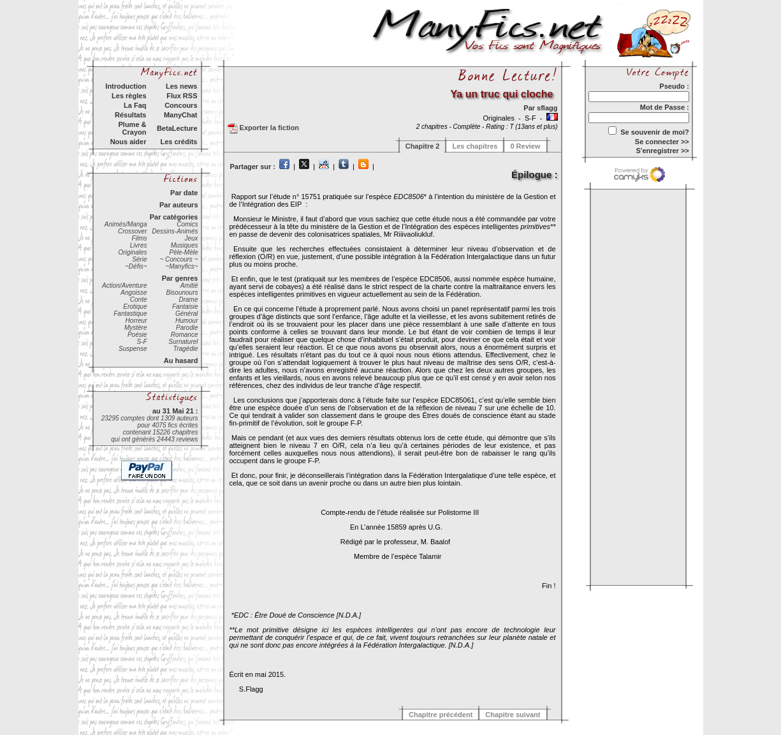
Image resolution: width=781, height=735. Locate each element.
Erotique (135, 306)
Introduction (125, 86)
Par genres (180, 278)
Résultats (131, 115)
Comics (187, 224)
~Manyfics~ (181, 266)
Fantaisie (185, 306)
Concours (180, 105)
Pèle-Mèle (183, 252)
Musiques (184, 245)
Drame (188, 299)
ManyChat (181, 115)
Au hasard (181, 360)
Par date (184, 193)
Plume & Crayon (132, 128)
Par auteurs (178, 205)
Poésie (137, 334)
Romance (184, 334)
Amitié (189, 285)
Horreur (136, 320)
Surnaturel (183, 341)
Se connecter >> (662, 141)
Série (139, 259)
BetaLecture (177, 128)
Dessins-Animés (175, 231)
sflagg (547, 108)
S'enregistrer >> (662, 150)
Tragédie (185, 348)
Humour (186, 320)
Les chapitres (474, 146)
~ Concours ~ (178, 259)
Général (186, 313)
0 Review (525, 146)
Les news (182, 86)
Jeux (191, 238)
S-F (141, 341)
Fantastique (130, 313)
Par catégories (174, 217)
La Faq (135, 105)
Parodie (187, 327)
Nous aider (128, 141)
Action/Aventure (124, 285)
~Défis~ (136, 266)
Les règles (129, 96)
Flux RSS (181, 96)
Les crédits (178, 141)
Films (139, 238)
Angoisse (133, 292)
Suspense (133, 348)
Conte (138, 299)
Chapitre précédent (440, 714)
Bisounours (182, 292)
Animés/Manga (126, 224)
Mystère (135, 327)
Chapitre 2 (422, 146)
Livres (138, 245)
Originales (132, 252)
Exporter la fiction (264, 128)
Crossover (132, 231)
